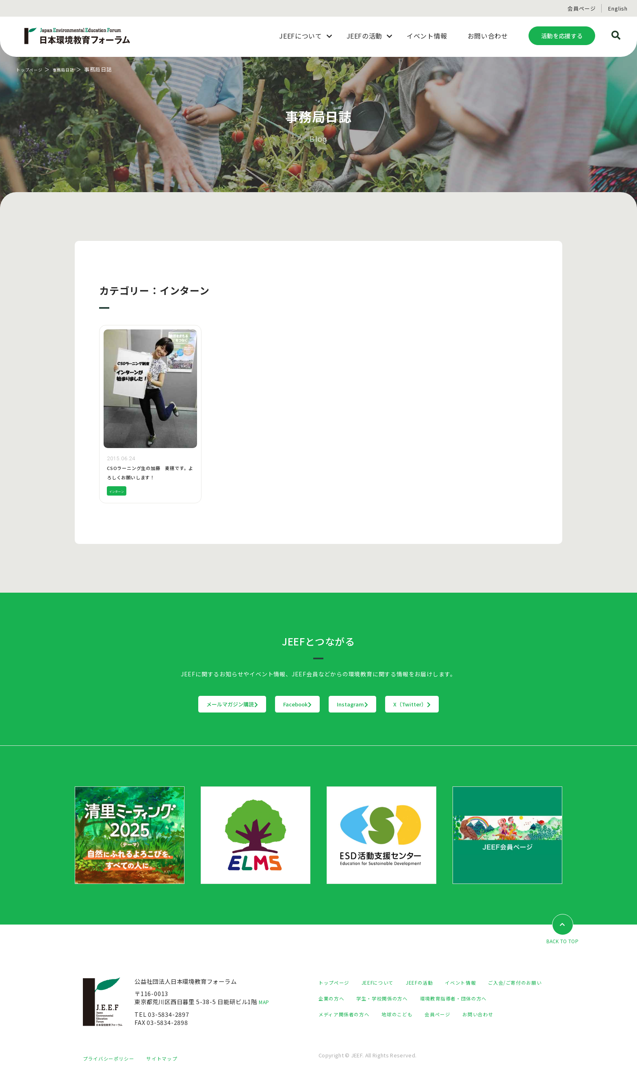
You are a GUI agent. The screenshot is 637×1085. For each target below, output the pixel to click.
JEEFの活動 (433, 983)
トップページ (33, 69)
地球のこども (497, 1014)
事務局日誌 (74, 69)
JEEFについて (385, 983)
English (618, 8)
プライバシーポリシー (112, 1067)
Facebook (281, 704)
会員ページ (582, 8)
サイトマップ (172, 1067)
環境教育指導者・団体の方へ (357, 1014)
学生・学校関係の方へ (464, 998)
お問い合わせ (378, 1030)
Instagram (369, 704)
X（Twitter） (462, 704)
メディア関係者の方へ (437, 1014)
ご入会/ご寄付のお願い (349, 998)
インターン (120, 491)
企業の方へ (407, 998)
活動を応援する (562, 35)
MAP (266, 1002)
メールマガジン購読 (182, 704)
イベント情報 (479, 983)
